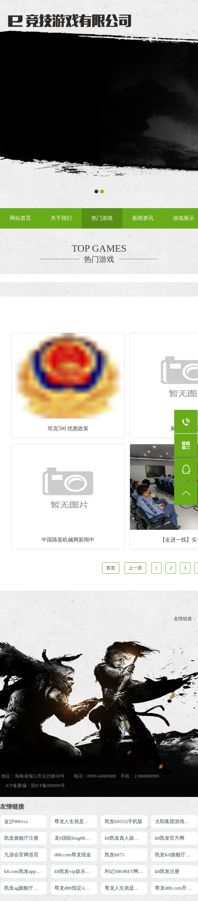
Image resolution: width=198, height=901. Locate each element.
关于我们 (61, 218)
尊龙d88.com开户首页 (176, 888)
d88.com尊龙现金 (72, 854)
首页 (110, 568)
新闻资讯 (142, 218)
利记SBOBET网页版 (126, 871)
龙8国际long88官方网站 (75, 838)
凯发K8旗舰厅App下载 (176, 854)
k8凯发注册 (167, 871)
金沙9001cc (16, 821)
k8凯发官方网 (169, 838)
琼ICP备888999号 (48, 785)
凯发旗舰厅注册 (21, 838)
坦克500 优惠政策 (68, 428)
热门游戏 (102, 218)
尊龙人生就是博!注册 (75, 821)
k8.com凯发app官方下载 (25, 871)
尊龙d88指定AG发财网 (75, 888)
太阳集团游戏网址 (174, 821)
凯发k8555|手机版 (123, 821)
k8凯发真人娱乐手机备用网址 (126, 838)
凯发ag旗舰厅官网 (23, 888)
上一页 (135, 568)
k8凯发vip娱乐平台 (74, 871)
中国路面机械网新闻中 (68, 540)
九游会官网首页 (21, 854)
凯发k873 (114, 854)
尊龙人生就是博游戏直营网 (126, 888)
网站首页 (20, 218)
